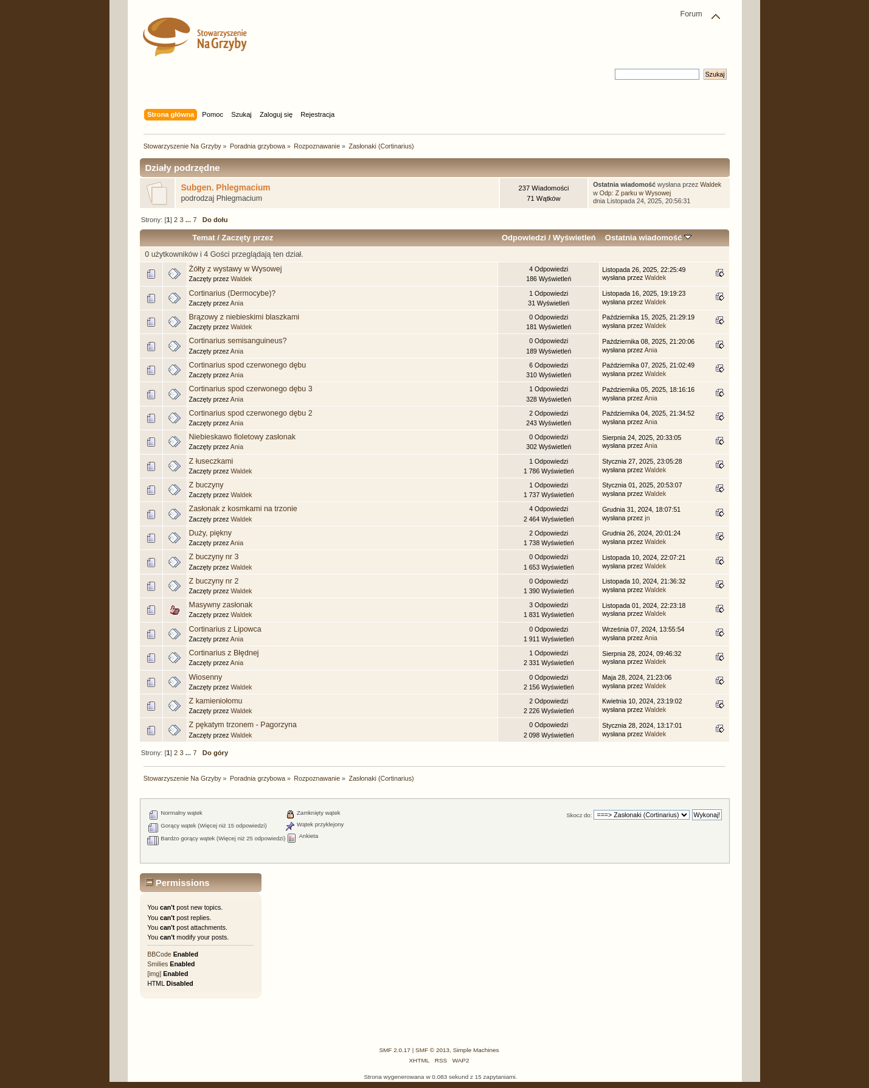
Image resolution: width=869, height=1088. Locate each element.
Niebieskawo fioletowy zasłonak (242, 437)
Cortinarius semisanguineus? (238, 341)
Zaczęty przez (247, 237)
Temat (203, 237)
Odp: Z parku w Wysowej (635, 193)
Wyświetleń (574, 237)
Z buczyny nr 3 (214, 557)
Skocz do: (579, 815)
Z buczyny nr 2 (214, 581)
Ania (236, 303)
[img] (154, 973)
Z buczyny (206, 485)
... (189, 219)
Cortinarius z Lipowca (225, 629)
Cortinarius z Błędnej (224, 653)
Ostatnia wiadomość (648, 237)
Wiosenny (206, 677)
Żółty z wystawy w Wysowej (235, 269)
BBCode (159, 954)
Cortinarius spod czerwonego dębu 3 (251, 389)
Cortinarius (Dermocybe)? (232, 293)
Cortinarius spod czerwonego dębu (247, 365)
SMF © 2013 (432, 1050)
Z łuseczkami (211, 461)
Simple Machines (476, 1050)
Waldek (710, 184)
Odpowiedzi (524, 237)
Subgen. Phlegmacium (225, 187)
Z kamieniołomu (216, 701)
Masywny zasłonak (221, 605)
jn (647, 517)
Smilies (157, 964)
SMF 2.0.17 (394, 1050)
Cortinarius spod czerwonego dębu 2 (251, 413)
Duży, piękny (210, 533)
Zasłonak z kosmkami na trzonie (243, 508)
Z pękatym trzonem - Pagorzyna (243, 724)
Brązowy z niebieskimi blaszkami (244, 317)
